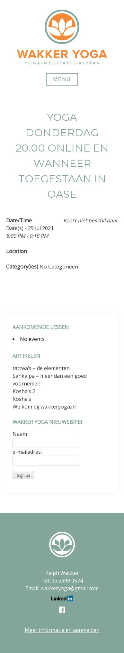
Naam (20, 433)
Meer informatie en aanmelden (62, 629)
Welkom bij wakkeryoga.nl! (44, 406)
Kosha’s (22, 398)
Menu (62, 79)
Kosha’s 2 (24, 391)
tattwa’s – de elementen (41, 368)
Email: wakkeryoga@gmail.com (62, 588)
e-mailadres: (27, 451)
